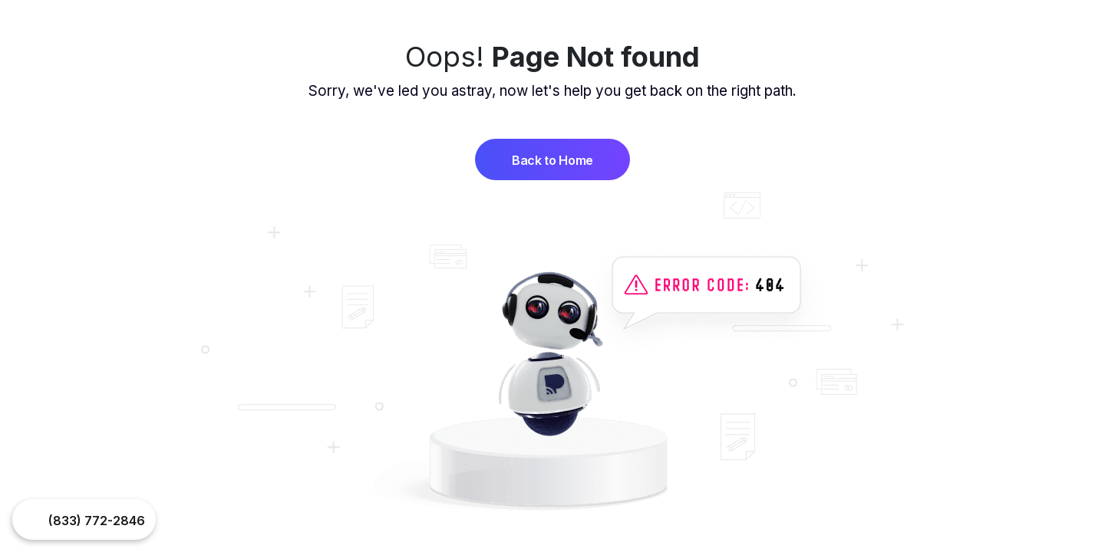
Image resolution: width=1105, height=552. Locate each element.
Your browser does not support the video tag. (31, 519)
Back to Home (552, 160)
